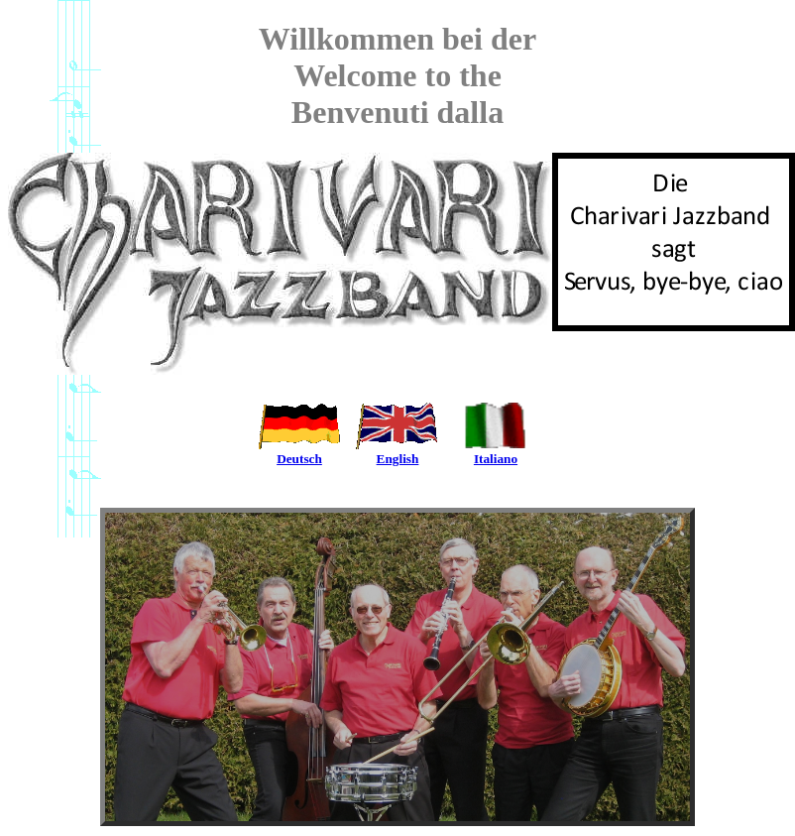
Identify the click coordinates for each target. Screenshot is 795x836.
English (398, 452)
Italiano (496, 452)
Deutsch (300, 452)
